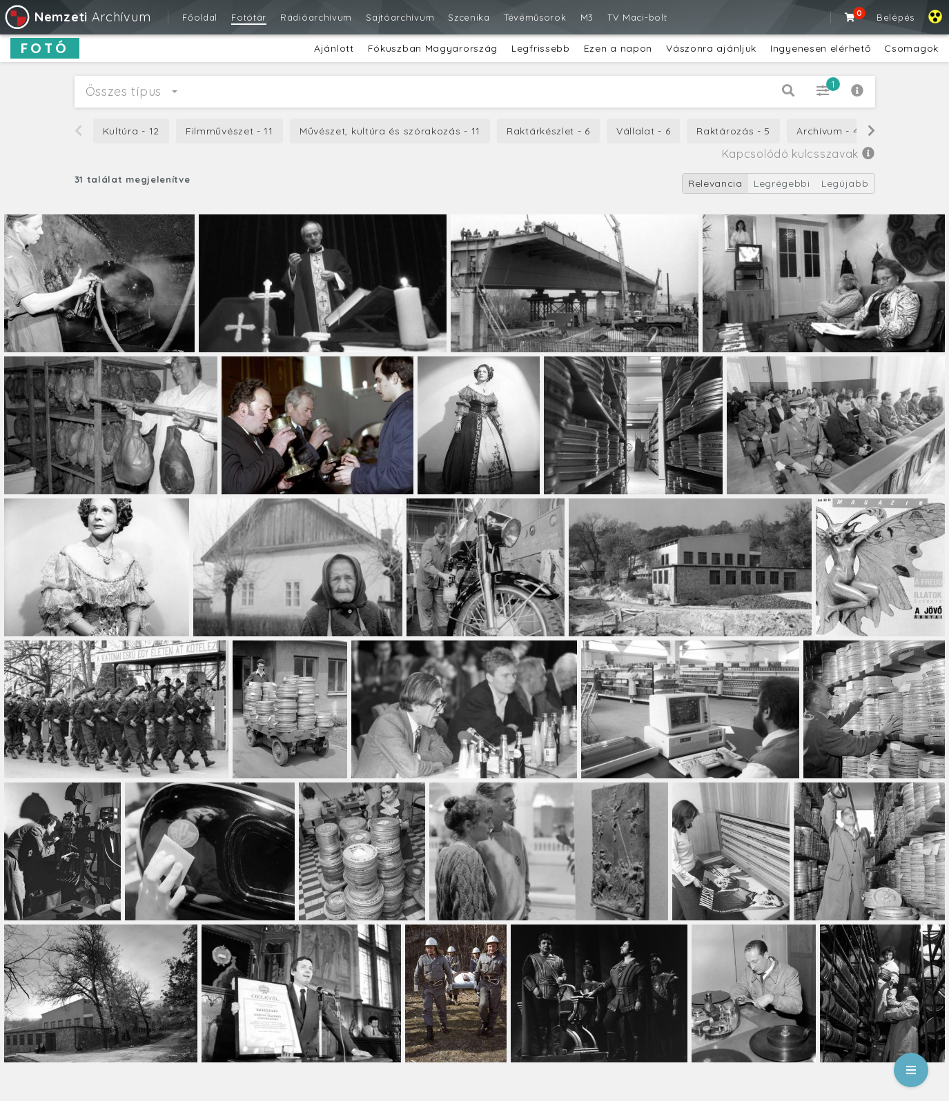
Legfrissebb (540, 48)
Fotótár (248, 17)
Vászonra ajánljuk (711, 48)
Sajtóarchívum (400, 17)
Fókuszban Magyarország (433, 48)
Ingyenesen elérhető (820, 48)
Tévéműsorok (535, 17)
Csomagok (911, 48)
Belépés (895, 17)
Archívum (76, 17)
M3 (587, 17)
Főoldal (199, 17)
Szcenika (469, 17)
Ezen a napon (618, 48)
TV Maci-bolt (637, 17)
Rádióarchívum (316, 17)
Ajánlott (334, 48)
